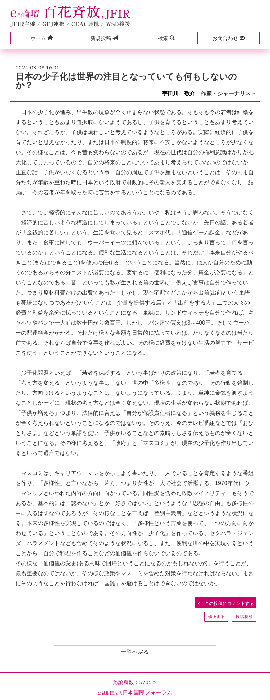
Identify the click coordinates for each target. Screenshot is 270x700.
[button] (41, 38)
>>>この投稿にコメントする (225, 603)
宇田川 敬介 (178, 93)
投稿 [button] (104, 38)
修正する (216, 616)
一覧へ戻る (135, 652)
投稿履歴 (244, 616)
